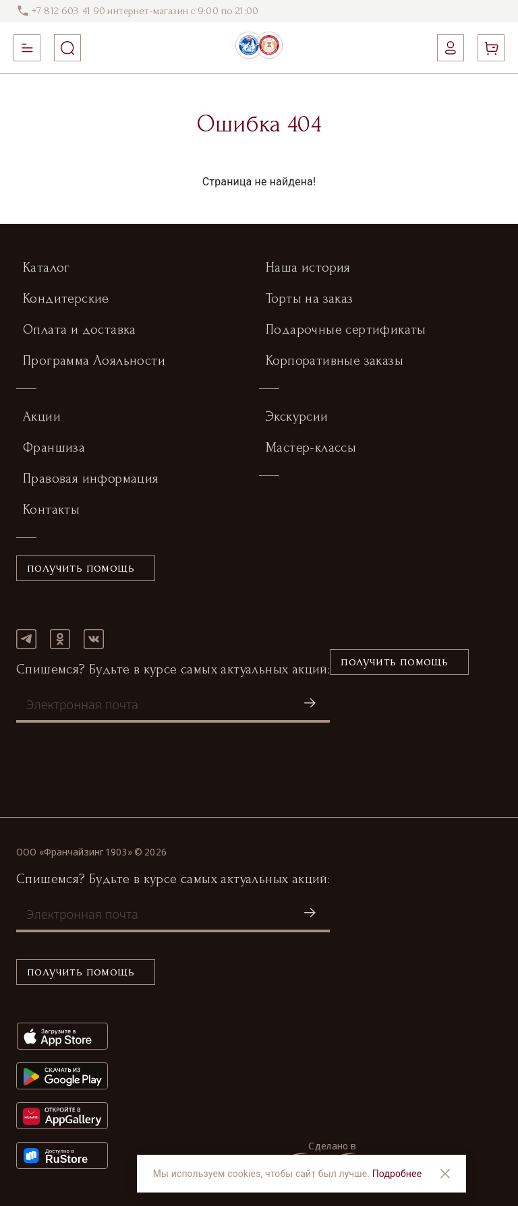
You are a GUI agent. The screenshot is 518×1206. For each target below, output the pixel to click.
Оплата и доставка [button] (79, 329)
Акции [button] (42, 416)
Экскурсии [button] (297, 416)
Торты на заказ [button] (309, 298)
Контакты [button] (51, 509)
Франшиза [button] (54, 447)
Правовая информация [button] (91, 478)
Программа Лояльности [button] (94, 360)
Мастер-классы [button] (311, 447)
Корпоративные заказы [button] (334, 360)
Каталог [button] (46, 267)
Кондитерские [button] (66, 298)
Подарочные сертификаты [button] (346, 329)
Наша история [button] (308, 267)
